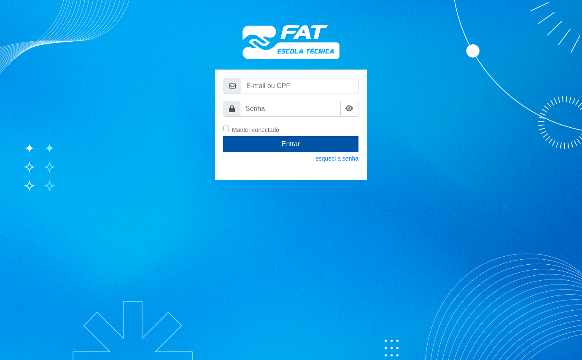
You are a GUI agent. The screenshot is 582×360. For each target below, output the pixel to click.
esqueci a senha (336, 158)
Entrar (291, 144)
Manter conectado (255, 129)
